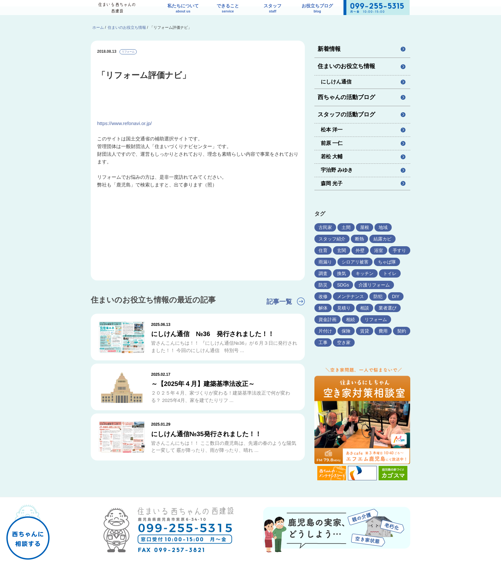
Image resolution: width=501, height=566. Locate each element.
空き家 (344, 342)
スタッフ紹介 (332, 238)
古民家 (325, 227)
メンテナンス (350, 296)
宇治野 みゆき (337, 170)
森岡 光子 (332, 183)
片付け (325, 331)
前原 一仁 (332, 143)
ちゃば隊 (387, 261)
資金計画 (327, 319)
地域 (383, 227)
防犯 (378, 296)
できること (227, 8)
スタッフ (272, 8)
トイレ (390, 273)
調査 (323, 273)
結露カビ (382, 238)
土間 (346, 227)
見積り (344, 308)
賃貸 (364, 331)
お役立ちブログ (317, 8)
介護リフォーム (374, 284)
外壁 (360, 250)
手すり (399, 250)
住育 (323, 250)
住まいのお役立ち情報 (346, 66)
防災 (323, 284)
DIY (395, 296)
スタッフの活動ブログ (346, 114)
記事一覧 (279, 301)
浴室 (378, 250)
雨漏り (325, 261)
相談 (364, 308)
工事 (323, 342)
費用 (383, 331)
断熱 (359, 238)
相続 (350, 319)
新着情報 (329, 49)
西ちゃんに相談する (28, 527)
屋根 (364, 227)
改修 (323, 296)
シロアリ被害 (355, 261)
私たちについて (183, 8)
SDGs (343, 284)
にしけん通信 (336, 81)
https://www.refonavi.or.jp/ (124, 123)
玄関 (341, 250)
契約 (401, 331)
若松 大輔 (332, 156)
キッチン (365, 273)
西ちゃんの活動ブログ (346, 97)
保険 (346, 331)
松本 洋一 (332, 129)
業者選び (388, 308)
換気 (341, 273)
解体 (323, 308)
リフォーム (128, 51)
